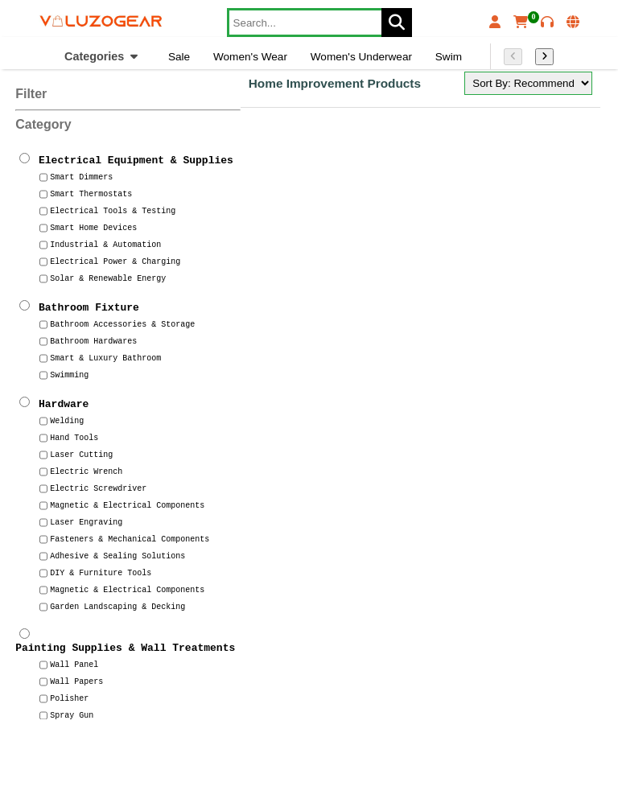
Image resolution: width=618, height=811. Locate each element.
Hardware (64, 403)
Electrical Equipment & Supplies (136, 159)
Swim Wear (463, 57)
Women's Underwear (361, 57)
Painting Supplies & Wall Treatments (125, 649)
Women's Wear (250, 57)
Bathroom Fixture (89, 306)
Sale (179, 57)
